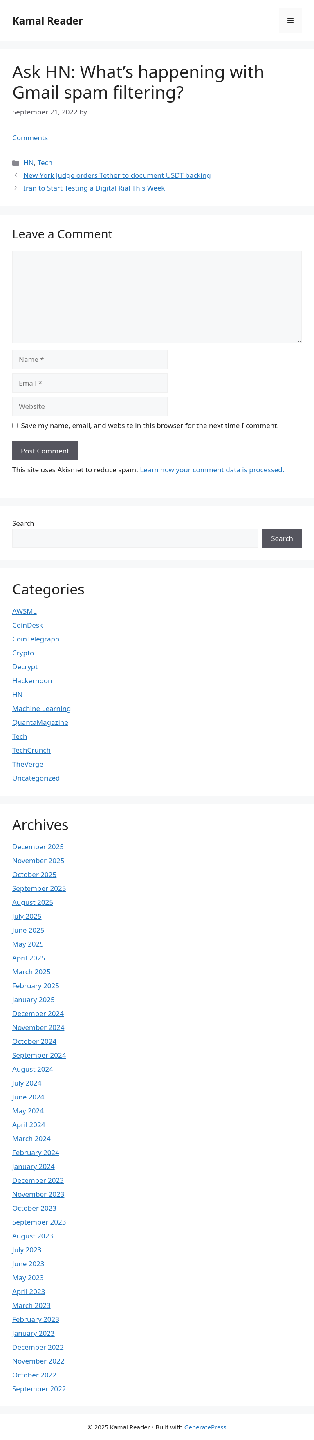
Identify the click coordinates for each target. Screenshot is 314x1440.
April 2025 (28, 957)
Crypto (23, 652)
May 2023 (28, 1277)
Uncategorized (36, 778)
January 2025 (33, 999)
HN (28, 162)
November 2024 (38, 1027)
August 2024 (32, 1069)
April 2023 (28, 1291)
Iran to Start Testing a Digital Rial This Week (94, 188)
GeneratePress (205, 1427)
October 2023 (34, 1208)
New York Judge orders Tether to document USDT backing (117, 175)
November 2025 (38, 860)
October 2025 (34, 874)
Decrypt (25, 666)
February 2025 (35, 985)
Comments (30, 137)
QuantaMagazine (40, 722)
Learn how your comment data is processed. (212, 469)
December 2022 (38, 1347)
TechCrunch (31, 750)
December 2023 (38, 1180)
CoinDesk (27, 625)
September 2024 (39, 1055)
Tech (45, 162)
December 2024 (38, 1013)
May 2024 (28, 1110)
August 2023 (32, 1235)
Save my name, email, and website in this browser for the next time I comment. (150, 425)
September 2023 (39, 1222)
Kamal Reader (47, 20)
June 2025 (28, 930)
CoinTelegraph (35, 639)
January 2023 (33, 1333)
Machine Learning (41, 708)
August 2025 (32, 902)
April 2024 (28, 1124)
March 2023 (31, 1305)
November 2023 (38, 1194)
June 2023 (28, 1263)
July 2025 (27, 916)
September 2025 (39, 888)
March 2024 (31, 1138)
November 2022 (38, 1361)
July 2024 (27, 1083)
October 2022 (34, 1374)
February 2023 (35, 1319)
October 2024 (34, 1041)
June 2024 (28, 1096)
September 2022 (39, 1388)
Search (23, 523)
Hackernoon (32, 680)
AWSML (24, 611)
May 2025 (28, 944)
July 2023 (27, 1249)
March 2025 (31, 971)
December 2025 (38, 846)
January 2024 (33, 1166)
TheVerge (27, 764)
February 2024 (35, 1152)
